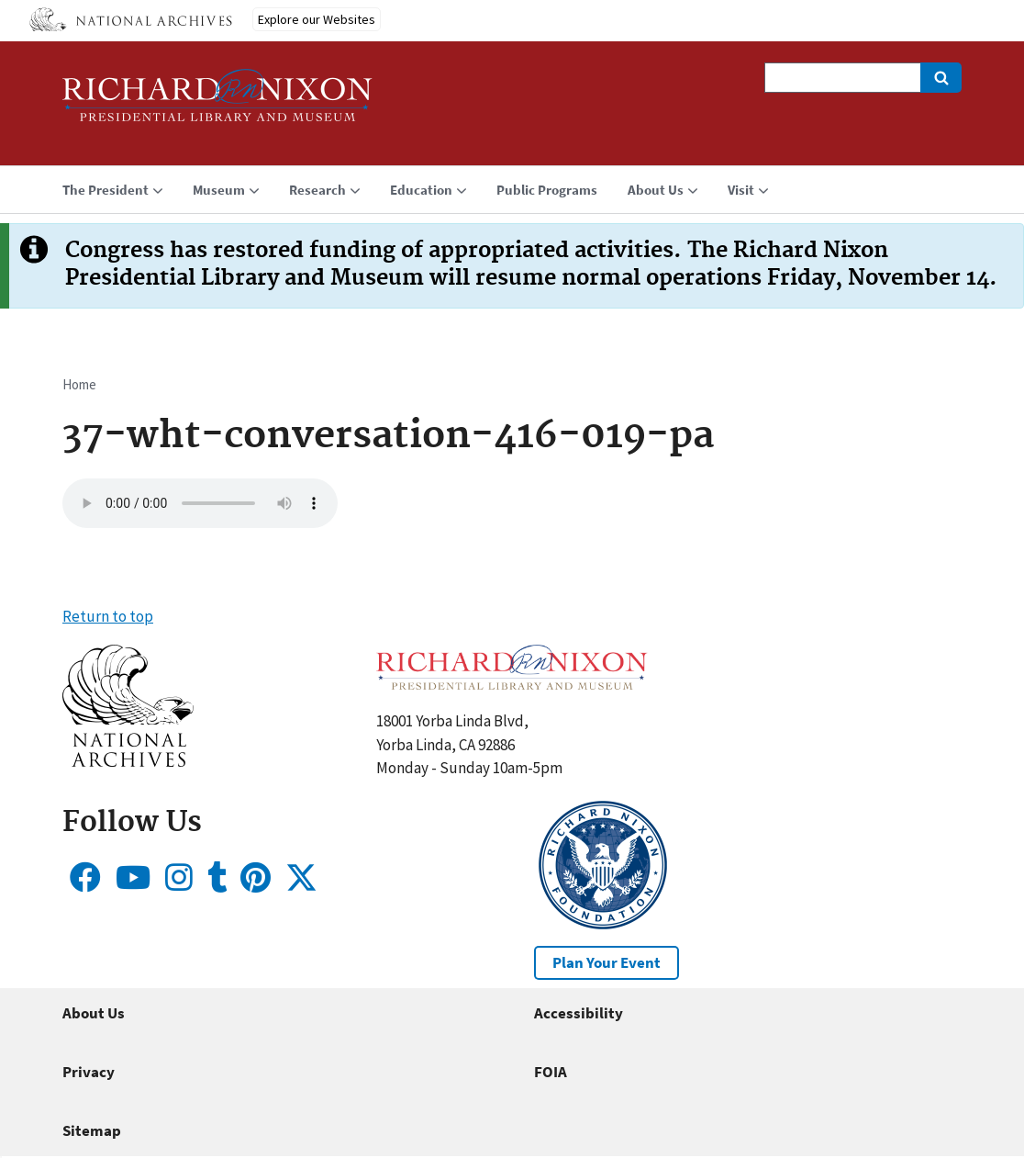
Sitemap (91, 1130)
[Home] (217, 103)
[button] (128, 761)
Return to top (107, 616)
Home (79, 384)
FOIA (550, 1072)
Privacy (88, 1072)
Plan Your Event (606, 962)
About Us (93, 1013)
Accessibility (578, 1013)
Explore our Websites (316, 19)
